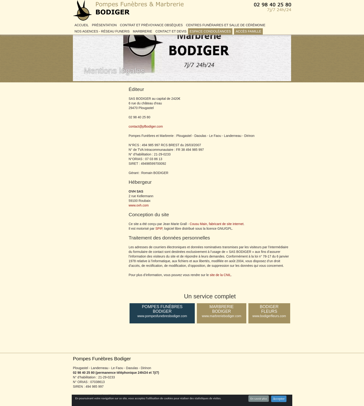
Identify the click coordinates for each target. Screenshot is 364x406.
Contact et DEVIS (171, 31)
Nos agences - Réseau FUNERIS (102, 31)
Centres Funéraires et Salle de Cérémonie (225, 25)
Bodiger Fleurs (269, 311)
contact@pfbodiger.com (146, 126)
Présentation (104, 25)
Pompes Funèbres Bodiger (100, 2)
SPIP (158, 228)
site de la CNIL (220, 275)
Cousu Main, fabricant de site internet (217, 224)
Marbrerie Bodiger (221, 311)
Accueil (82, 25)
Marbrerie (142, 31)
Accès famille (248, 31)
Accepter (279, 399)
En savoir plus (258, 398)
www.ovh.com (139, 205)
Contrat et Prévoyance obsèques (151, 25)
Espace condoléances (210, 31)
